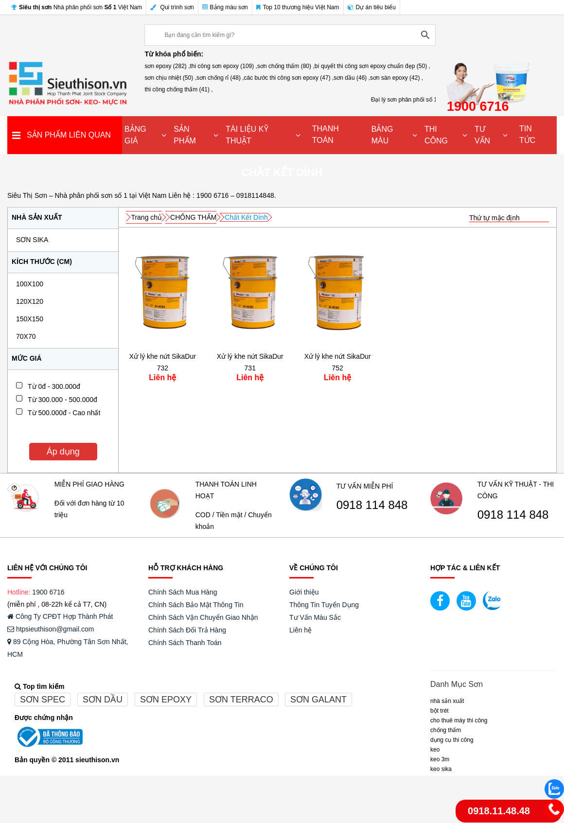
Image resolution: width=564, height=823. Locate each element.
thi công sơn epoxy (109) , (223, 66)
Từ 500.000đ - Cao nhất (64, 413)
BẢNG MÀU (382, 135)
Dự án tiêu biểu (372, 7)
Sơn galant (318, 699)
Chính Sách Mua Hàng (182, 592)
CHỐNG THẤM (193, 217)
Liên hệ (300, 630)
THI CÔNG (436, 135)
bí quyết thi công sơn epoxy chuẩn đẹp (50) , (372, 66)
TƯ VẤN (482, 135)
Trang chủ (146, 217)
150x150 (29, 319)
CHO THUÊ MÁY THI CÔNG (458, 720)
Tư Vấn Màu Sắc (315, 617)
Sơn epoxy (166, 699)
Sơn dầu (103, 699)
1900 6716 (48, 592)
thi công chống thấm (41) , (178, 89)
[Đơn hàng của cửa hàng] (509, 218)
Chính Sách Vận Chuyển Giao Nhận (203, 617)
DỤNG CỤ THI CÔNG (452, 739)
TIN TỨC (527, 134)
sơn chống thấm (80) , (286, 66)
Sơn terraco (241, 699)
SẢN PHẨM (185, 135)
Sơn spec (42, 699)
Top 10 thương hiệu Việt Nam (297, 7)
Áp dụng (63, 451)
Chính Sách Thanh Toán (185, 643)
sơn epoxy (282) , (167, 66)
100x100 (29, 284)
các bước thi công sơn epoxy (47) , (289, 77)
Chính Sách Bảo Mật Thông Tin (196, 605)
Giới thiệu (304, 592)
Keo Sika (441, 769)
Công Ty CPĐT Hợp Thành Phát (60, 616)
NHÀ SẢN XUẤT (447, 701)
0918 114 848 (372, 505)
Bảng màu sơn (225, 7)
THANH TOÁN (325, 134)
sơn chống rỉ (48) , (220, 77)
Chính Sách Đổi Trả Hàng (187, 630)
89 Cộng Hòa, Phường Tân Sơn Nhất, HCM (67, 648)
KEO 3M (439, 759)
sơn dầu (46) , (352, 77)
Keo (435, 749)
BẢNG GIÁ (135, 135)
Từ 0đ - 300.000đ (54, 386)
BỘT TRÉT (439, 710)
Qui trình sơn (172, 7)
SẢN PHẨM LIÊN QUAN (69, 135)
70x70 (25, 336)
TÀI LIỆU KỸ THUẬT (247, 135)
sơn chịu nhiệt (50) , (170, 77)
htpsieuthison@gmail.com (50, 629)
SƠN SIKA (32, 240)
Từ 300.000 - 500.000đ (62, 399)
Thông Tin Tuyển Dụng (324, 605)
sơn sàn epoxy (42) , (396, 77)
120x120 (29, 301)
